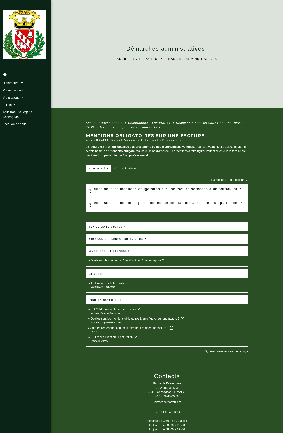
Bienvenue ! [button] (11, 83)
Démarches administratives (190, 59)
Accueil (124, 59)
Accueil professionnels (105, 122)
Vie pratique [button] (11, 97)
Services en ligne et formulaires (116, 238)
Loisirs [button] (8, 105)
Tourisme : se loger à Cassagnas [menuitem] (17, 114)
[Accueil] (25, 36)
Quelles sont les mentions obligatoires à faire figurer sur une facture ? (137, 318)
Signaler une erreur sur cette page (226, 351)
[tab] (98, 168)
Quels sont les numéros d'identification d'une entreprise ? (127, 260)
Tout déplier (238, 179)
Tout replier (219, 179)
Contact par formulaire (167, 402)
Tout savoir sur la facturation (108, 283)
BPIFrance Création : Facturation (114, 337)
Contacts (167, 376)
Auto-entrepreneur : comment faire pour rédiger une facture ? (132, 327)
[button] (25, 75)
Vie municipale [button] (13, 90)
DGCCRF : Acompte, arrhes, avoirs (115, 309)
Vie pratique (147, 59)
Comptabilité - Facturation (150, 122)
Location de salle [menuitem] (15, 124)
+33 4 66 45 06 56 (166, 396)
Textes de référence (105, 226)
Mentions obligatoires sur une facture (130, 127)
